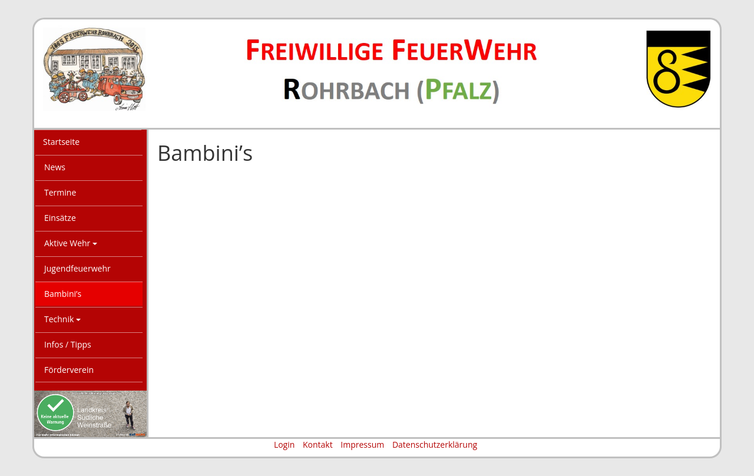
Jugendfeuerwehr (77, 268)
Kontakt (318, 444)
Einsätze (60, 217)
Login (284, 444)
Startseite (61, 141)
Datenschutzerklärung (434, 444)
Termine (60, 192)
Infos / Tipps (67, 344)
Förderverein (69, 369)
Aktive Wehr (70, 243)
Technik (62, 319)
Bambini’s (62, 293)
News (54, 167)
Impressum (362, 444)
